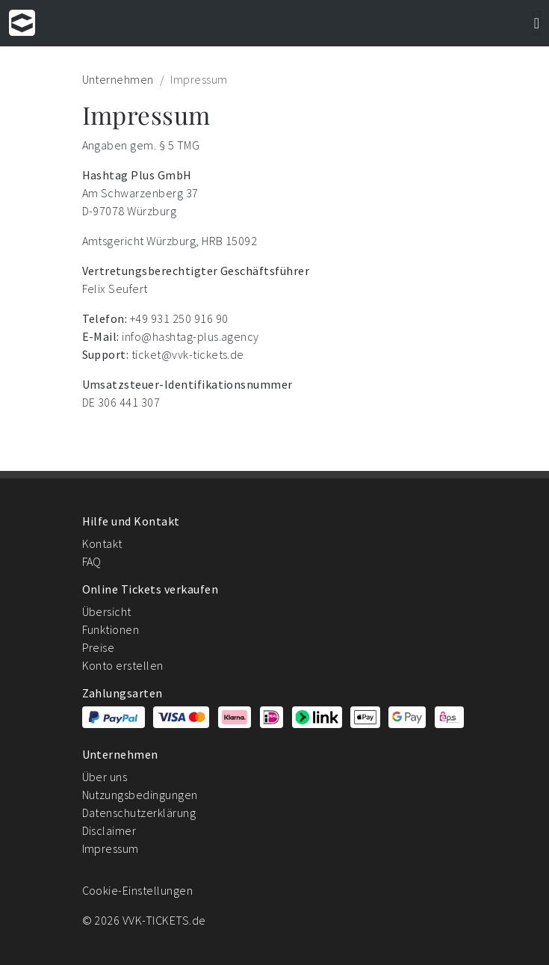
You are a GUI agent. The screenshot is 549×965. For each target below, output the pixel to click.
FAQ (92, 561)
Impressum (110, 848)
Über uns (105, 776)
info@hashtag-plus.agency (190, 336)
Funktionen (111, 629)
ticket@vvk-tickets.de (187, 354)
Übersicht (106, 611)
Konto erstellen (123, 665)
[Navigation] (536, 23)
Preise (98, 647)
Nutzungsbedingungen (140, 794)
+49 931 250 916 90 (179, 318)
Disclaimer (109, 830)
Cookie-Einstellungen (137, 890)
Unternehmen (118, 79)
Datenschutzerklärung (139, 812)
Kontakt (102, 543)
